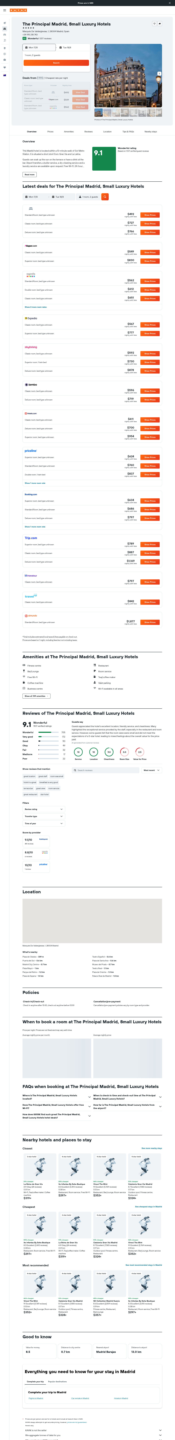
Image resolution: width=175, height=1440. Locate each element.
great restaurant (30, 794)
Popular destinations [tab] (57, 1381)
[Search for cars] (4, 30)
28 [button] (70, 99)
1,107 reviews (45, 38)
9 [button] (83, 79)
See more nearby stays (152, 1148)
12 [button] (57, 86)
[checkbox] (36, 841)
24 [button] (43, 99)
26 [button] (57, 99)
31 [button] (44, 105)
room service (53, 788)
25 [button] (50, 99)
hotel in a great (30, 782)
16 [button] (83, 86)
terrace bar (28, 788)
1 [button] (76, 73)
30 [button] (83, 99)
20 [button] (63, 92)
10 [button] (44, 86)
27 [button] (63, 99)
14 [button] (70, 86)
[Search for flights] (4, 18)
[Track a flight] (4, 49)
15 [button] (76, 86)
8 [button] (76, 79)
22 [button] (76, 92)
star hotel (45, 794)
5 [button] (56, 79)
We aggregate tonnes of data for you (93, 1435)
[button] (170, 3)
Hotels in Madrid (121, 1398)
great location (29, 776)
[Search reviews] (107, 770)
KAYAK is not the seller (93, 1430)
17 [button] (44, 92)
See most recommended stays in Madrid (144, 1265)
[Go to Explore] (4, 43)
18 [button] (50, 92)
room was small (56, 776)
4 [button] (50, 79)
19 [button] (57, 92)
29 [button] (76, 99)
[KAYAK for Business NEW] (4, 55)
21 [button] (70, 92)
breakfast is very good (49, 782)
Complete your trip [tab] (35, 1381)
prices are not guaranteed (76, 1422)
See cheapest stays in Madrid (148, 1206)
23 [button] (83, 92)
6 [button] (63, 79)
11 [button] (50, 86)
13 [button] (63, 86)
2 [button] (83, 73)
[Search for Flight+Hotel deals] (4, 36)
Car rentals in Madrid (80, 1398)
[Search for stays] (4, 24)
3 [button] (43, 79)
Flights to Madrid (36, 1398)
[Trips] (4, 63)
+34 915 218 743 (30, 34)
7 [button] (69, 79)
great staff (43, 776)
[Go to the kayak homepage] (18, 10)
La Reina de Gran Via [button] (33, 1184)
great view (40, 788)
